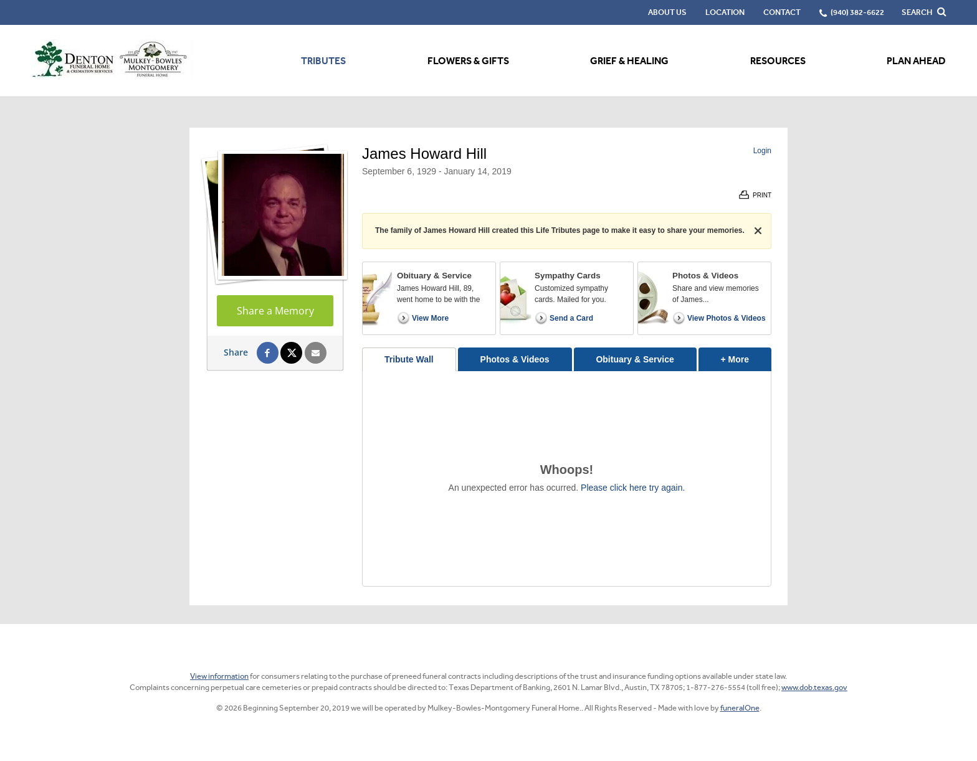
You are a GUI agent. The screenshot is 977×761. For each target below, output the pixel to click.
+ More (746, 355)
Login (762, 150)
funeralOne (740, 707)
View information (219, 676)
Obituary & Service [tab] (635, 359)
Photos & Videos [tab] (515, 359)
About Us (667, 12)
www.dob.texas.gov (814, 687)
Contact (782, 12)
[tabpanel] (566, 479)
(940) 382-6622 (857, 12)
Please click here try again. (633, 488)
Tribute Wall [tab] (409, 359)
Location (725, 12)
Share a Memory (275, 311)
